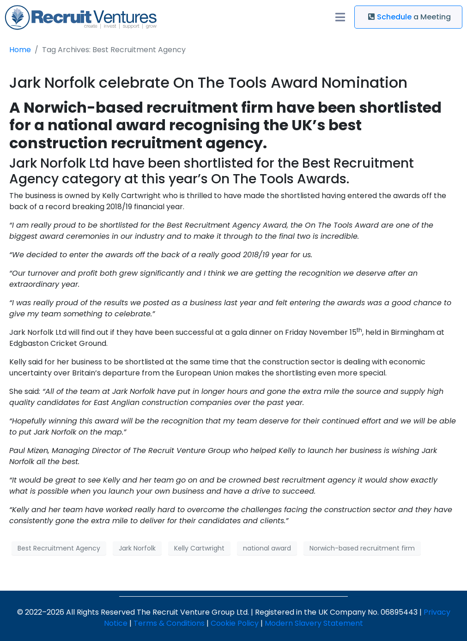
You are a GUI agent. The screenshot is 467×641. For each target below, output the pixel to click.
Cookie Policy (235, 623)
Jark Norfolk (137, 548)
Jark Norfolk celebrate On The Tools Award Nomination (208, 82)
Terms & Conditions (169, 623)
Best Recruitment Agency (59, 548)
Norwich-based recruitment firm (362, 548)
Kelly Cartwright (199, 548)
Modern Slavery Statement (314, 623)
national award (267, 548)
